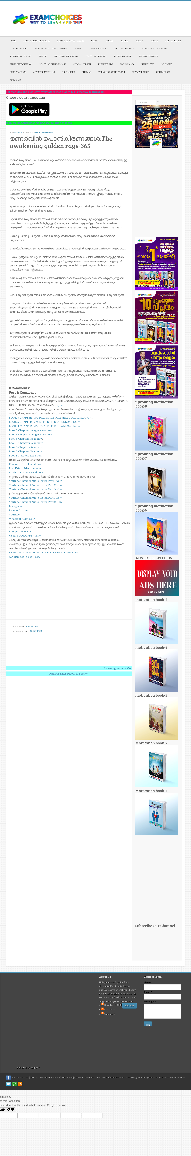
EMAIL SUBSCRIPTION (21, 64)
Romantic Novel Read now (25, 464)
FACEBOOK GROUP (148, 56)
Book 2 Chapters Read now (25, 451)
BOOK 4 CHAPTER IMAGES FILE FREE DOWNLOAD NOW (44, 426)
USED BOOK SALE (19, 48)
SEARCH (43, 56)
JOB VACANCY (127, 64)
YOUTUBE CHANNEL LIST (53, 64)
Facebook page (18, 510)
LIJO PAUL (18, 132)
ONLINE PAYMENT (98, 48)
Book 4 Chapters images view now (30, 434)
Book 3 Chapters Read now (25, 447)
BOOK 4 (139, 40)
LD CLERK (166, 64)
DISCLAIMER (68, 72)
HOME (13, 40)
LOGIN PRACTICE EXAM (154, 48)
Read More (129, 1006)
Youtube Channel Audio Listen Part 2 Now (35, 485)
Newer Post (32, 626)
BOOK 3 (124, 40)
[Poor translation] (10, 1109)
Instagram (15, 506)
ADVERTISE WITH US (44, 72)
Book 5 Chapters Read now (25, 438)
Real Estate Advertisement (25, 468)
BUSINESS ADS (105, 64)
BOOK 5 (154, 40)
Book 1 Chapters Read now (25, 455)
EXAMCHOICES (113, 1004)
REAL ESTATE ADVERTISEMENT (51, 48)
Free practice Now (20, 531)
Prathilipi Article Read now (26, 472)
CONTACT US (163, 72)
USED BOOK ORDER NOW (25, 535)
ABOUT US (15, 80)
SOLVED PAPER (173, 40)
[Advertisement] (76, 644)
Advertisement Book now (24, 556)
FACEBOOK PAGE (122, 56)
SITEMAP (86, 72)
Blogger (35, 1067)
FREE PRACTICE (18, 72)
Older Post (36, 630)
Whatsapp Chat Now (22, 518)
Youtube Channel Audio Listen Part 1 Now (35, 480)
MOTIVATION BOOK (125, 48)
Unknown (109, 1013)
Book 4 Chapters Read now (25, 443)
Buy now (60, 405)
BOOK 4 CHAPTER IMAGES (36, 40)
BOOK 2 (109, 40)
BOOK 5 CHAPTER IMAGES (70, 40)
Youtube (14, 514)
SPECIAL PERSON (82, 64)
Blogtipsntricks (151, 1077)
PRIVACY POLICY (140, 72)
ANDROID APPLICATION (66, 56)
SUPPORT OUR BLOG (20, 56)
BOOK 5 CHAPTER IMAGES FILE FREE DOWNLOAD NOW (44, 421)
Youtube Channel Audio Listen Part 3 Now (35, 489)
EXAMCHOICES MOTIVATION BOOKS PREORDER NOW (43, 552)
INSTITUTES (147, 64)
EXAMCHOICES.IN (176, 1077)
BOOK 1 (95, 40)
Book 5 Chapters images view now (30, 430)
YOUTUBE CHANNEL (96, 56)
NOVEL (78, 48)
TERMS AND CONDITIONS (111, 72)
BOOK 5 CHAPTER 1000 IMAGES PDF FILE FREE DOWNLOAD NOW (50, 417)
